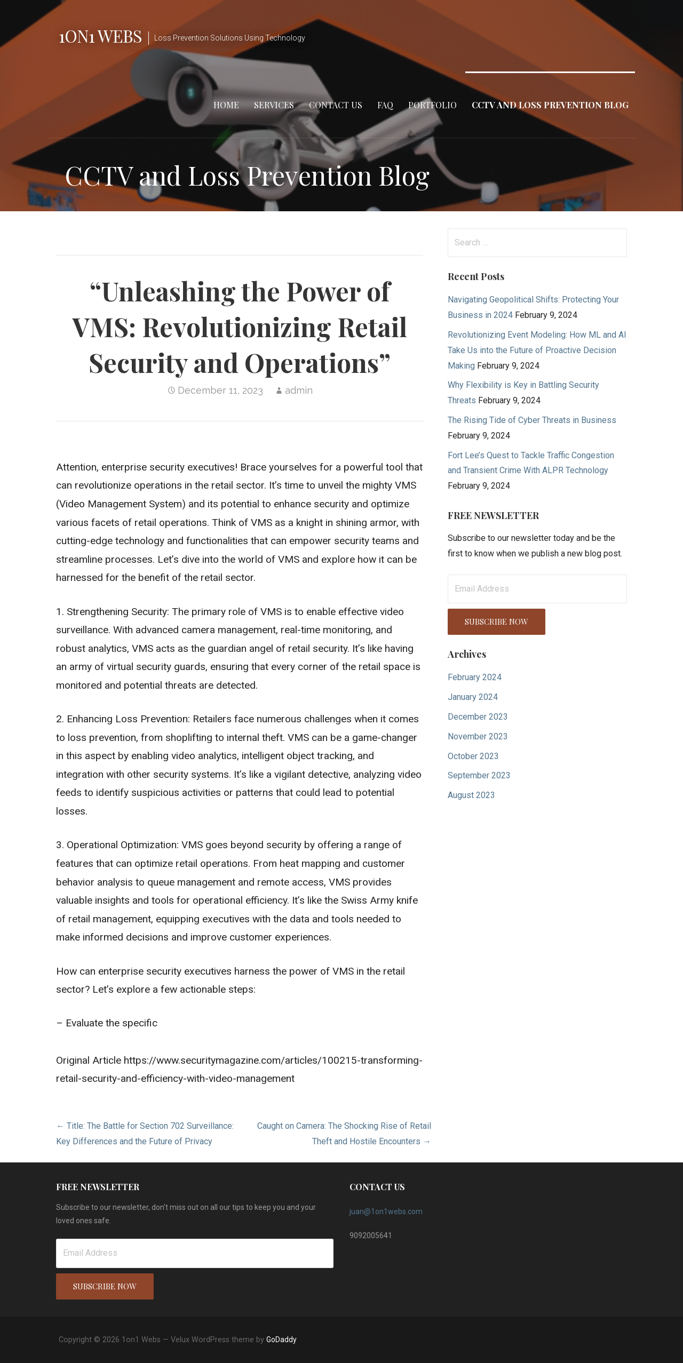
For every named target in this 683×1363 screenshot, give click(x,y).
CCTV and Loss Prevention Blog (550, 104)
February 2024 (475, 677)
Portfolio (432, 104)
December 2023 (478, 717)
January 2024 (473, 697)
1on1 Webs (100, 35)
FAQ (385, 104)
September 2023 (479, 775)
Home (226, 104)
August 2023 (471, 795)
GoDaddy (281, 1339)
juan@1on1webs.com (386, 1211)
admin (299, 390)
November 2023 (478, 736)
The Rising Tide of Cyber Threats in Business (532, 420)
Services (274, 104)
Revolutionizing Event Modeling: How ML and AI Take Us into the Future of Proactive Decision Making (537, 350)
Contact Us (335, 104)
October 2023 (473, 756)
